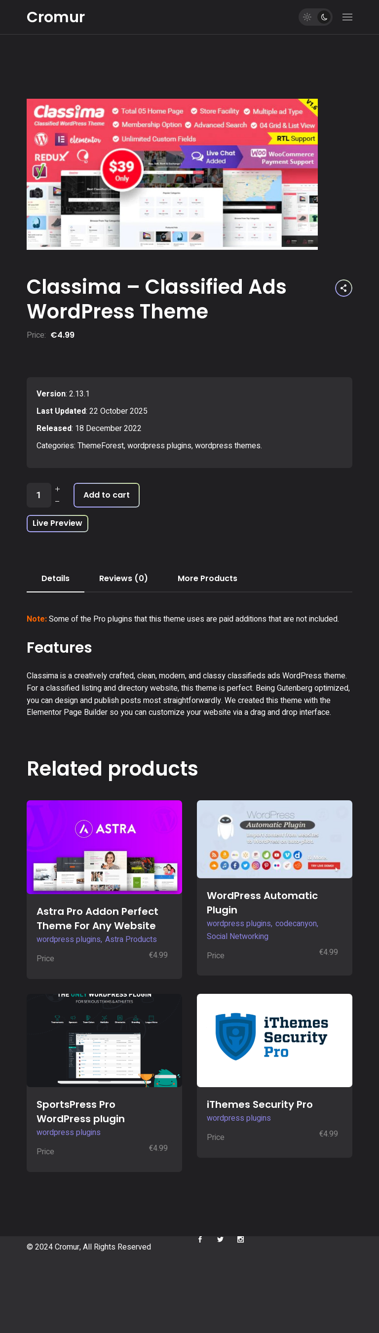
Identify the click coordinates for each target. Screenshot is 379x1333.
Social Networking (237, 936)
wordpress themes (228, 446)
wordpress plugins (159, 446)
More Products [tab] (207, 578)
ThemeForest (100, 446)
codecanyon (296, 924)
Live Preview (57, 523)
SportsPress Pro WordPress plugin (81, 1112)
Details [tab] (55, 578)
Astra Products (131, 939)
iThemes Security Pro (260, 1104)
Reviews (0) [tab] (123, 578)
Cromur (56, 17)
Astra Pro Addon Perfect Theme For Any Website (97, 918)
